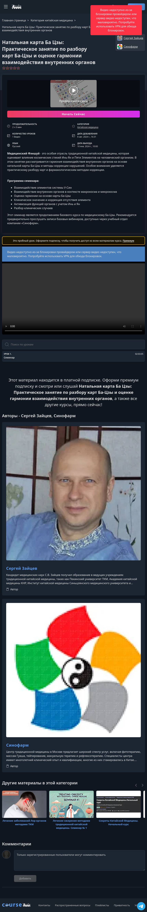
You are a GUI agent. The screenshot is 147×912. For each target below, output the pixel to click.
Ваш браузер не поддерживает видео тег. (73, 299)
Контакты (44, 905)
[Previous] (136, 785)
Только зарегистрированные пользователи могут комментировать (79, 860)
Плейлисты (102, 905)
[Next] (142, 785)
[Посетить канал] (141, 906)
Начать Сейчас (73, 114)
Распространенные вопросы (72, 905)
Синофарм (17, 745)
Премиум (128, 240)
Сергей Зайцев (21, 568)
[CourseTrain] (16, 6)
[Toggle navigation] (6, 7)
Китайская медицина (87, 127)
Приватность (122, 905)
